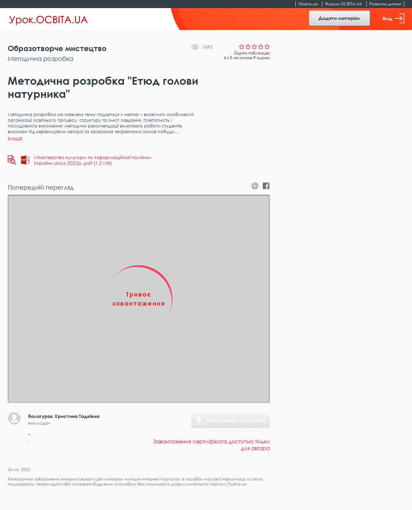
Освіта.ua (308, 3)
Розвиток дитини (385, 3)
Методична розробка (40, 58)
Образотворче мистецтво (57, 48)
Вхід (393, 18)
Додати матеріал (339, 18)
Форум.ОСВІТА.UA (343, 3)
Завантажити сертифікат (236, 420)
